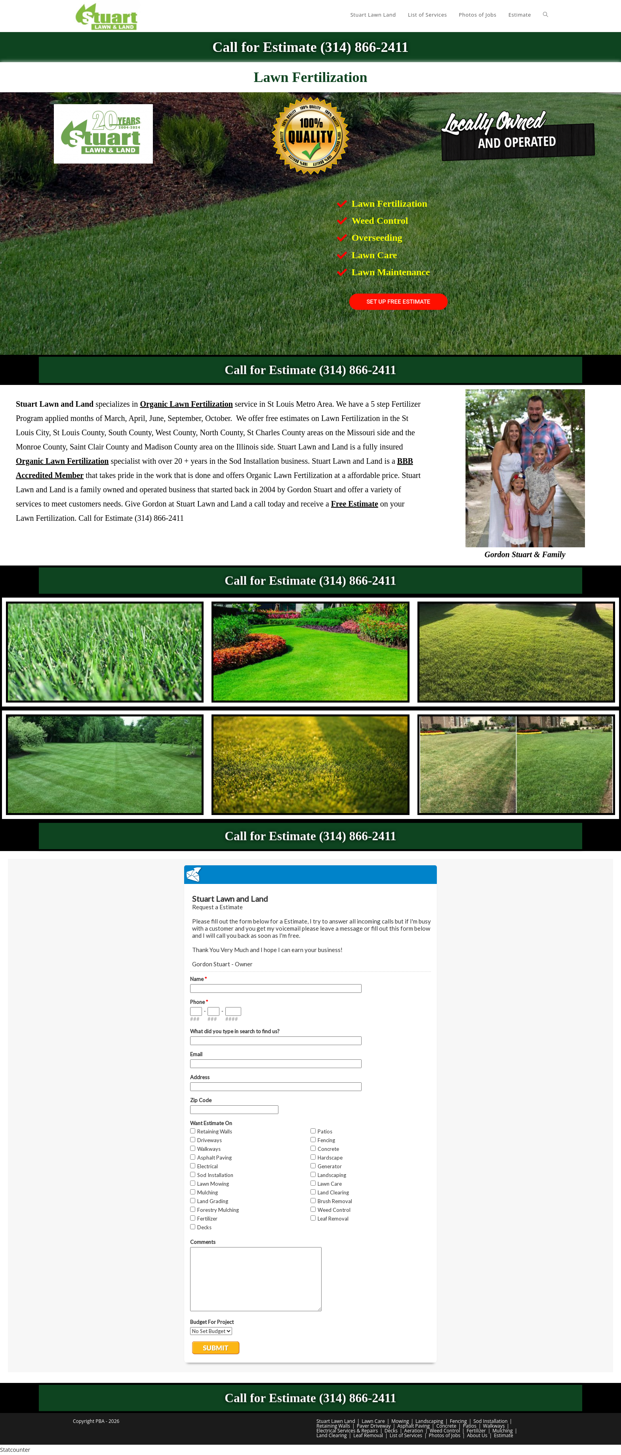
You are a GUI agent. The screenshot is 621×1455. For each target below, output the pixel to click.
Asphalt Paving (413, 1426)
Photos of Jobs (445, 1435)
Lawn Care (373, 1421)
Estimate (503, 1435)
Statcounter (15, 1449)
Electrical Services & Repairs (347, 1430)
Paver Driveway (374, 1426)
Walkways (494, 1426)
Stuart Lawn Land (335, 1421)
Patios (469, 1426)
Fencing (458, 1421)
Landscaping (429, 1421)
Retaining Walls (333, 1426)
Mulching (502, 1430)
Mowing (400, 1421)
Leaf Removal (368, 1435)
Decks (391, 1430)
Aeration (413, 1430)
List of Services (406, 1435)
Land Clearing (331, 1435)
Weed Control (445, 1430)
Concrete (446, 1426)
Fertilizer (476, 1430)
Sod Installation (490, 1421)
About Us (477, 1435)
